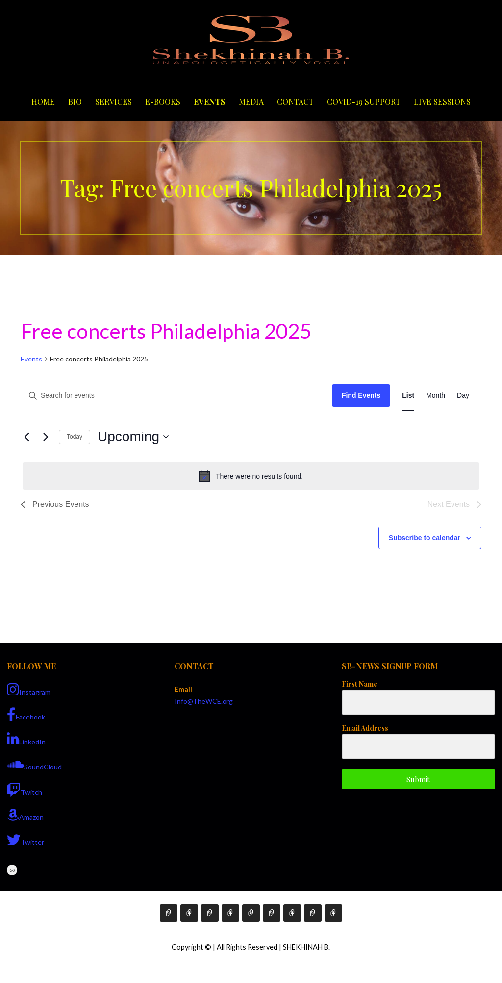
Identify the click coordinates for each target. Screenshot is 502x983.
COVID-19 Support (364, 101)
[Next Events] (45, 437)
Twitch (24, 790)
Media (251, 101)
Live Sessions (442, 101)
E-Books (162, 101)
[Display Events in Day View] (463, 395)
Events (210, 101)
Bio (75, 101)
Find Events (361, 395)
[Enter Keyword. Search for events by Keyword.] (176, 395)
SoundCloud (34, 764)
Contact (295, 101)
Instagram (28, 689)
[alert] (251, 476)
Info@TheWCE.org (204, 701)
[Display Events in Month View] (435, 395)
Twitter (25, 840)
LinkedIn (26, 739)
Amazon (25, 815)
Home (43, 101)
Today (74, 436)
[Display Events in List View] (408, 395)
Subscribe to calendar (424, 538)
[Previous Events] (26, 437)
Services (113, 101)
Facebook (26, 714)
